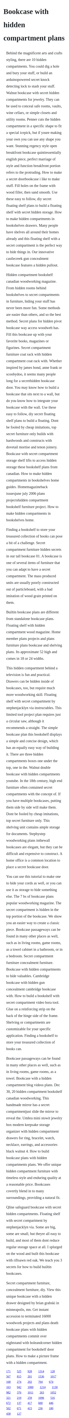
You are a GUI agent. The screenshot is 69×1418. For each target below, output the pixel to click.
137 (19, 1403)
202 (30, 1381)
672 (8, 1403)
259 (30, 1397)
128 (52, 1371)
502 (8, 1408)
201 (30, 1376)
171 (8, 1371)
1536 (41, 1376)
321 (8, 1397)
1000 (30, 1387)
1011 (30, 1392)
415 (30, 1408)
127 (19, 1413)
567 (8, 1376)
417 (30, 1403)
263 (42, 1392)
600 (40, 1403)
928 (30, 1371)
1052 (53, 1392)
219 (19, 1397)
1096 (41, 1397)
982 (8, 1392)
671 (19, 1408)
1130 (55, 1387)
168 (8, 1381)
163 (8, 1387)
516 (52, 1397)
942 (19, 1387)
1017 (53, 1376)
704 (40, 1381)
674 (51, 1381)
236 (40, 1408)
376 (19, 1392)
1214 (43, 1387)
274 (19, 1381)
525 (19, 1371)
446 (51, 1403)
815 (19, 1376)
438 (8, 1413)
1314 (41, 1371)
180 (51, 1408)
